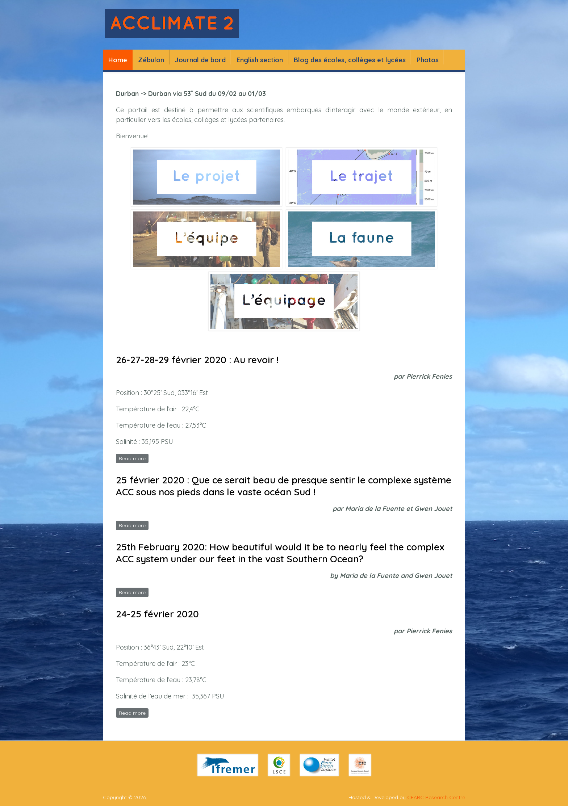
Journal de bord (200, 60)
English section (260, 60)
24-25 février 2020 (157, 614)
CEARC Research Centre (436, 797)
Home (117, 60)
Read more (134, 458)
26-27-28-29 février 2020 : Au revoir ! (197, 360)
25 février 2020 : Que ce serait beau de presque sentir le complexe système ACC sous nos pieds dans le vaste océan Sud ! (283, 486)
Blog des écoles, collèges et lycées (350, 60)
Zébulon (151, 60)
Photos (428, 60)
